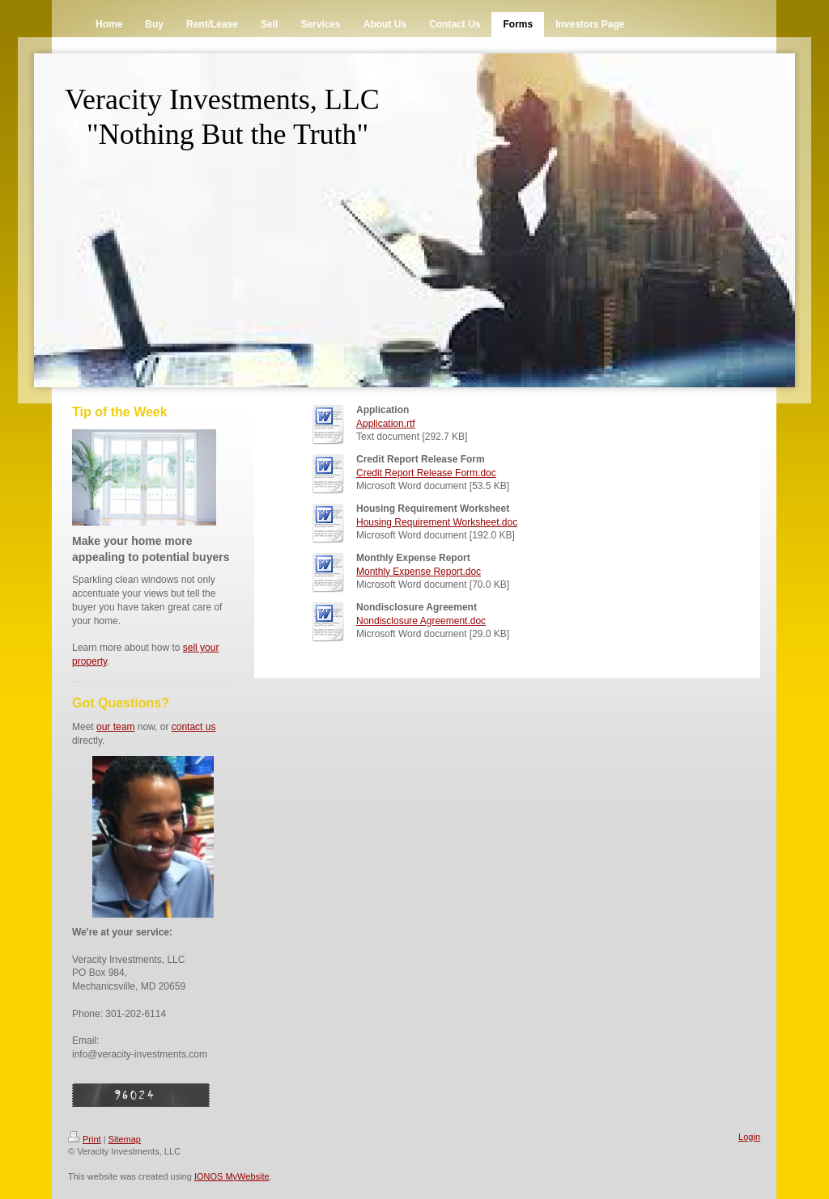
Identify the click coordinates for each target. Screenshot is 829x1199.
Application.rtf (385, 423)
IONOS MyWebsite (232, 1176)
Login (749, 1137)
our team (115, 726)
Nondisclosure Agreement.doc (421, 621)
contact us (194, 726)
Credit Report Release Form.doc (426, 473)
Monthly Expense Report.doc (418, 571)
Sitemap (124, 1139)
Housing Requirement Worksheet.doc (436, 522)
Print (84, 1139)
